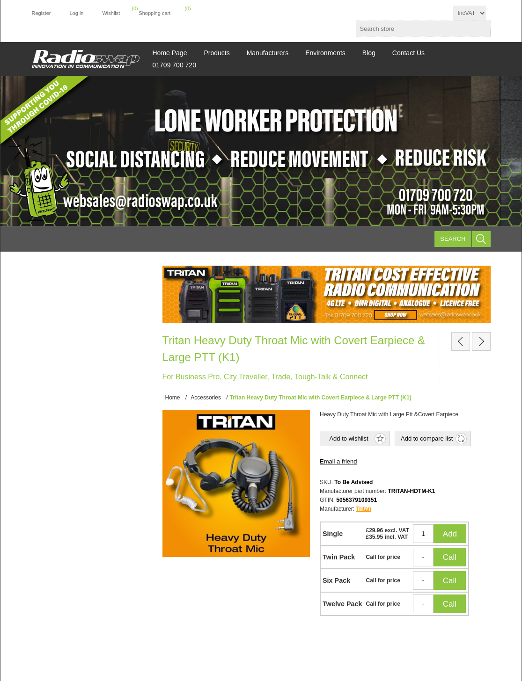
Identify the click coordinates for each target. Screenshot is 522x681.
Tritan (363, 509)
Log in (76, 13)
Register (41, 13)
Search (452, 238)
